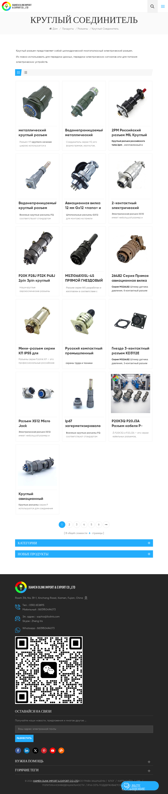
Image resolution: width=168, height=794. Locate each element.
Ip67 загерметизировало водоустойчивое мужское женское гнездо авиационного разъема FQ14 (83, 423)
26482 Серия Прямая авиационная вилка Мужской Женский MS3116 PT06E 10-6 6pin (130, 278)
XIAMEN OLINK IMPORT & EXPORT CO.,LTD (52, 587)
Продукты (68, 29)
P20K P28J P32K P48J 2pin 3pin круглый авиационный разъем (37, 278)
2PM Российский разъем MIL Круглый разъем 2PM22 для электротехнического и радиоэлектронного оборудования (130, 133)
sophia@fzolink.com (48, 616)
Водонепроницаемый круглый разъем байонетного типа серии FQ (37, 205)
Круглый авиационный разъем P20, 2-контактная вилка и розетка (36, 496)
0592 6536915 (36, 605)
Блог (111, 781)
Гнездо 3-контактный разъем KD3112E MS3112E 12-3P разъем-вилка (130, 351)
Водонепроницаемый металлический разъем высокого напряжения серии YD (84, 133)
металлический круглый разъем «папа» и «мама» (34, 133)
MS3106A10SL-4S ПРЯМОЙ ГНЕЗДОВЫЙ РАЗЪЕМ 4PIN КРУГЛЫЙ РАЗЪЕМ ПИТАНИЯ (84, 278)
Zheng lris (37, 621)
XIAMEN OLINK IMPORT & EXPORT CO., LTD (21, 6)
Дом (53, 28)
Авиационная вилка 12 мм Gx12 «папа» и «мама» (83, 205)
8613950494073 (47, 609)
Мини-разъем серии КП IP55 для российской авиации (37, 351)
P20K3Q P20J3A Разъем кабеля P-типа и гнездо (127, 423)
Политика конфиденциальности (63, 785)
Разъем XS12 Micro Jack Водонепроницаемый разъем (37, 423)
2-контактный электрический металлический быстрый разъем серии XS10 (126, 205)
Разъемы (83, 29)
